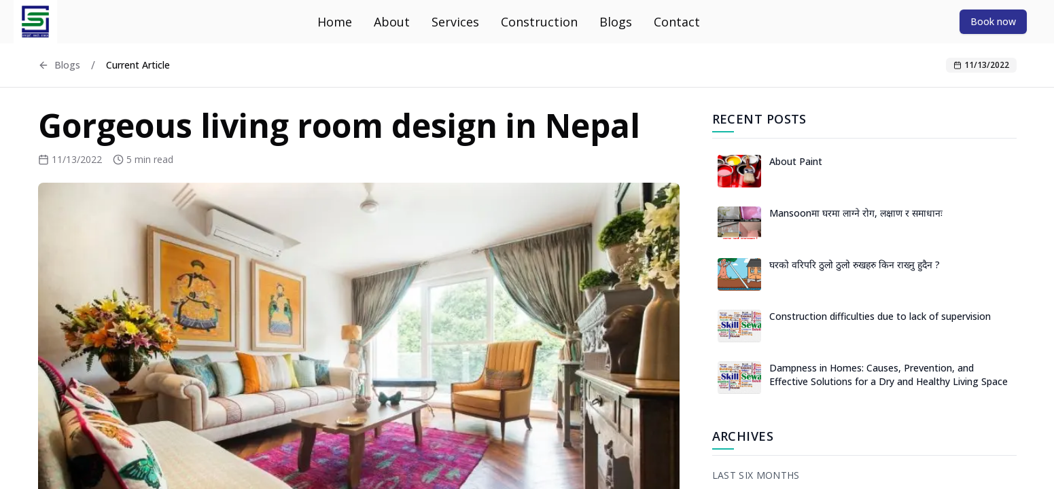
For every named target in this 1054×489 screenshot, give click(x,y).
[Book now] (993, 21)
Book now (993, 21)
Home (334, 22)
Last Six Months (756, 475)
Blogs (615, 22)
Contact (677, 22)
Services (455, 22)
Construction (539, 22)
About (392, 22)
